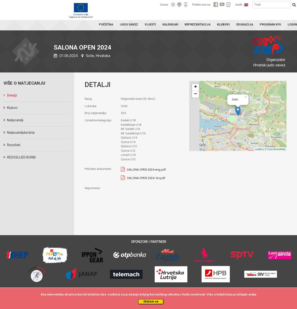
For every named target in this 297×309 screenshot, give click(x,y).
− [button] (195, 94)
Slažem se (150, 301)
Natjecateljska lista (21, 132)
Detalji (12, 95)
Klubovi (12, 108)
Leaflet (258, 149)
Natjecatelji (15, 120)
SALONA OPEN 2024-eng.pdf (146, 169)
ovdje (252, 294)
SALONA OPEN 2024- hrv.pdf (146, 178)
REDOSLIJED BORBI (21, 157)
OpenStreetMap (276, 149)
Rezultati (13, 145)
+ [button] (195, 87)
